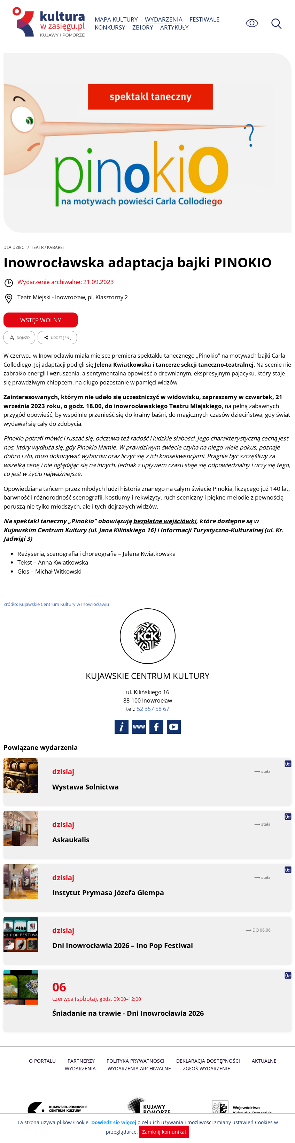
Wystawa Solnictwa (85, 778)
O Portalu (28, 1052)
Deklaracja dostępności (191, 1052)
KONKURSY (110, 27)
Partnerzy (66, 1052)
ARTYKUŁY (174, 27)
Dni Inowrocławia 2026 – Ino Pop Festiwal (123, 936)
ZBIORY (143, 27)
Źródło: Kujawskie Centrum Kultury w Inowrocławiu (57, 595)
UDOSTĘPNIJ (57, 337)
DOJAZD (19, 337)
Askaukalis (71, 830)
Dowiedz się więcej (115, 1122)
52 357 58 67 (153, 700)
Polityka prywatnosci (120, 1052)
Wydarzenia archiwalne (123, 1059)
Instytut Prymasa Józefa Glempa (108, 884)
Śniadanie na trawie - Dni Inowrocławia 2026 (128, 1004)
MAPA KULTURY (116, 19)
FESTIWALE (204, 19)
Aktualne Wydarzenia (262, 1052)
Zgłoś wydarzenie (189, 1059)
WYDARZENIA (163, 19)
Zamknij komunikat (163, 1131)
